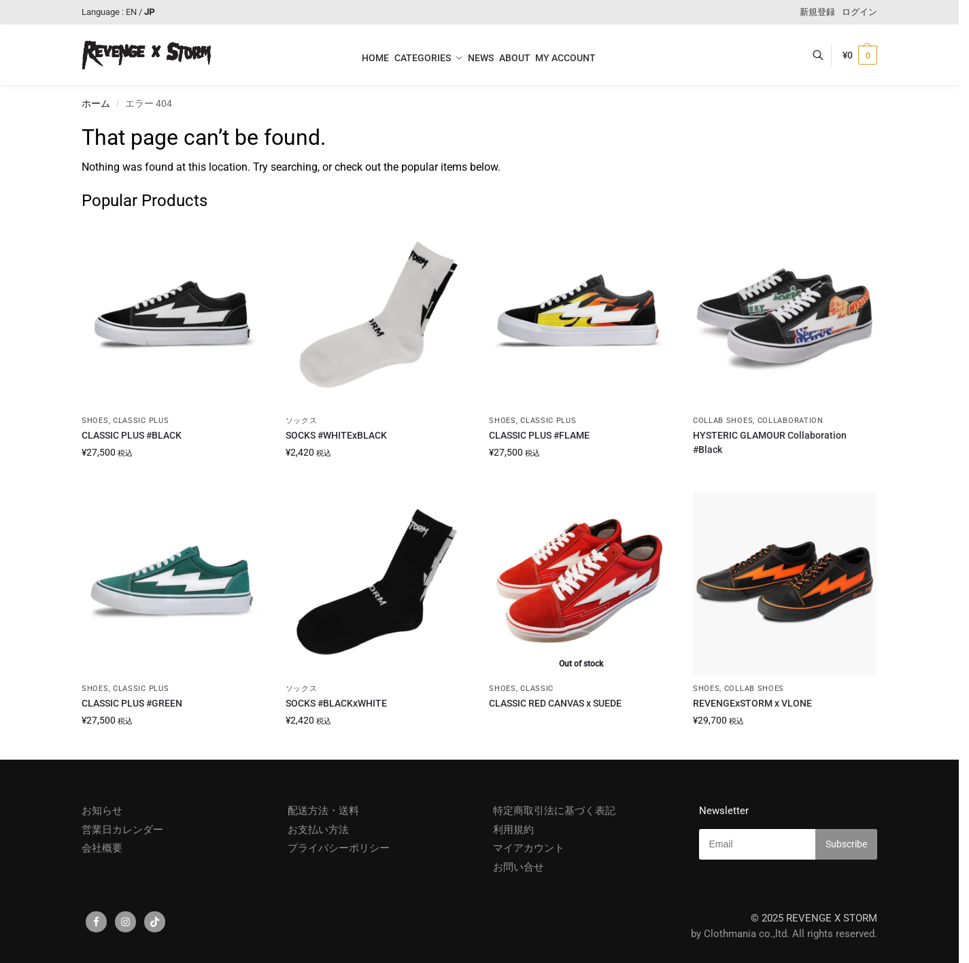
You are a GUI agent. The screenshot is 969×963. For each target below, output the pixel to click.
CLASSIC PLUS (141, 420)
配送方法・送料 (323, 811)
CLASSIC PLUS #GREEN (132, 703)
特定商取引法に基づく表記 (554, 811)
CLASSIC (537, 688)
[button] (860, 55)
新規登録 (817, 12)
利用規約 (513, 830)
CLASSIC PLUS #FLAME (539, 435)
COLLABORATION (790, 420)
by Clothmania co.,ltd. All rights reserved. (784, 934)
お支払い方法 (318, 830)
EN (131, 12)
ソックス (302, 420)
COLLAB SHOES (723, 420)
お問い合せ (518, 867)
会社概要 (102, 848)
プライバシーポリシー (339, 848)
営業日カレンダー (122, 830)
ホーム (96, 103)
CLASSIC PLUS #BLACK (132, 435)
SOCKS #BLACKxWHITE (336, 703)
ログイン (859, 12)
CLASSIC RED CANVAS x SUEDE (555, 703)
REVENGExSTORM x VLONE (752, 703)
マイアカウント (528, 848)
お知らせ (102, 811)
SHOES (95, 420)
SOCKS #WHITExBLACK (336, 435)
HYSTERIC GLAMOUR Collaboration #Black (770, 442)
